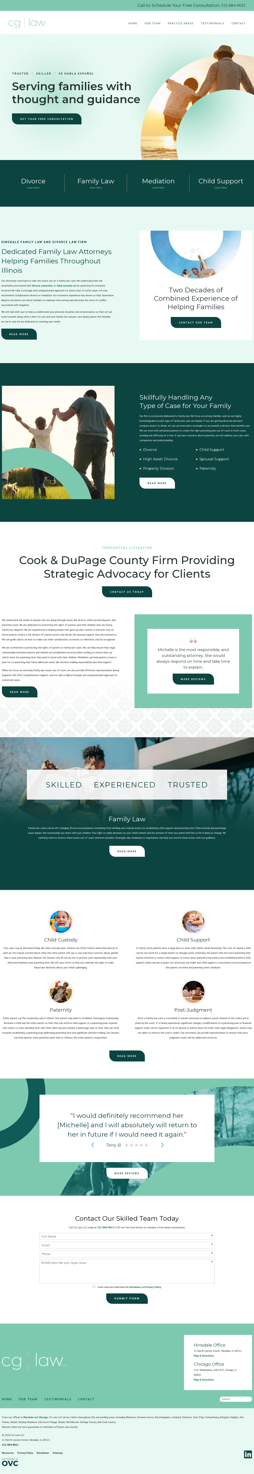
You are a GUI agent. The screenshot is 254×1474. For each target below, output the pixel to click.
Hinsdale (28, 1417)
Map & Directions (204, 1355)
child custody (64, 285)
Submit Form (127, 1298)
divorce (36, 285)
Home (132, 23)
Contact (238, 23)
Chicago (43, 1417)
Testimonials (212, 23)
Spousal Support (214, 459)
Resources (8, 1452)
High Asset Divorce (160, 459)
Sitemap (58, 1452)
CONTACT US (127, 591)
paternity (46, 285)
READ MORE (19, 334)
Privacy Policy (153, 1287)
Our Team (152, 23)
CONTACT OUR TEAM (196, 322)
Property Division (158, 468)
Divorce (150, 450)
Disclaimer (135, 1287)
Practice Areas (181, 23)
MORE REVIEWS (193, 679)
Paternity (207, 468)
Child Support (211, 450)
